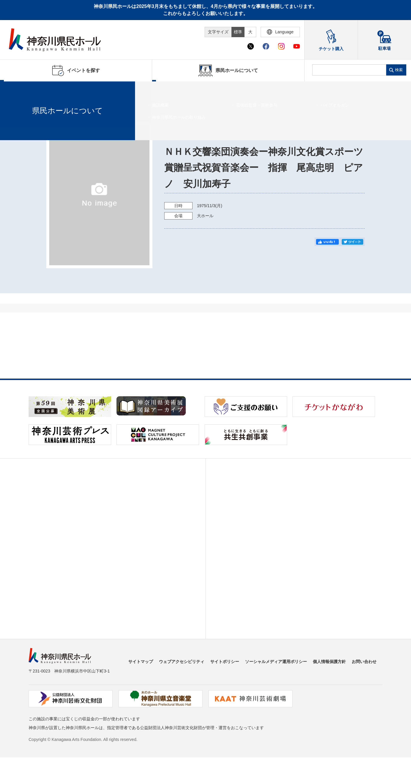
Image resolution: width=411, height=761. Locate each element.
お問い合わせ (364, 661)
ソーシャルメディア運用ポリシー (276, 661)
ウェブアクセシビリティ (181, 661)
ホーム (14, 89)
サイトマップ (140, 661)
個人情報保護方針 (329, 661)
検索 (399, 70)
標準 (238, 32)
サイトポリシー (224, 661)
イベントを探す (36, 89)
